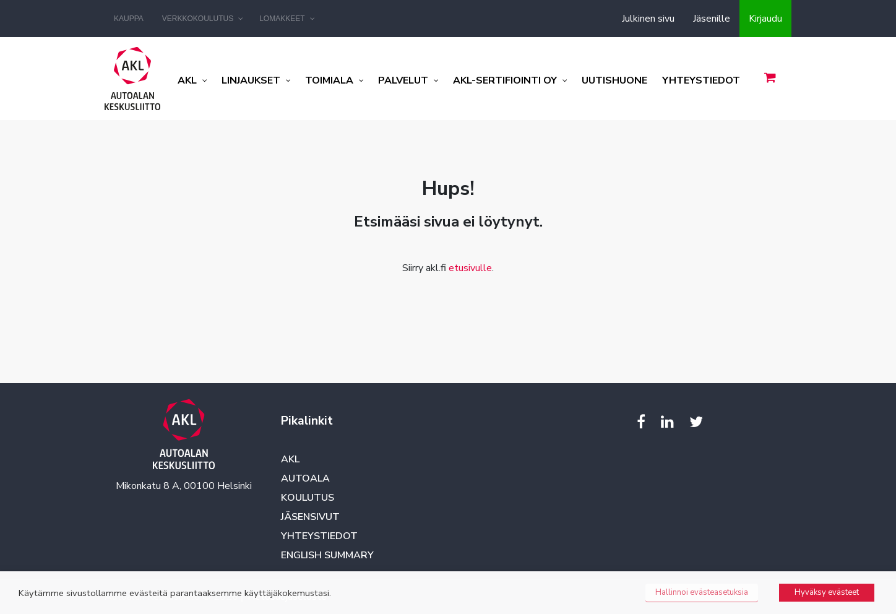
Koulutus (307, 497)
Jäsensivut (310, 517)
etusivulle (470, 268)
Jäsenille (711, 18)
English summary (327, 555)
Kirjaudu (765, 18)
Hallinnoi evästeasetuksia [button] (701, 592)
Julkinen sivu (648, 18)
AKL (290, 459)
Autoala (305, 478)
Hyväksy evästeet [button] (827, 592)
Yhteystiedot (319, 536)
